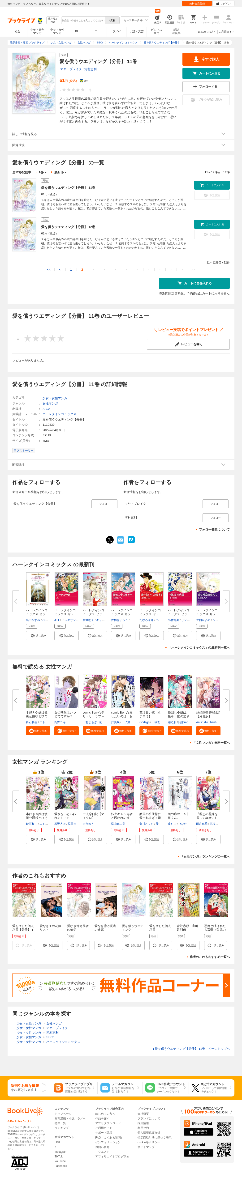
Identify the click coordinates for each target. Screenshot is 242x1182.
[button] (38, 635)
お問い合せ (102, 1147)
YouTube (60, 1161)
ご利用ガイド (226, 31)
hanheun (215, 722)
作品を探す (102, 1118)
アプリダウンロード (108, 1123)
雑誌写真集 (176, 31)
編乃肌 (172, 722)
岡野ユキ (60, 722)
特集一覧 (60, 1123)
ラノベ (116, 31)
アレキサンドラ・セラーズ (79, 620)
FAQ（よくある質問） (109, 1137)
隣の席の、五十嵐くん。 (178, 816)
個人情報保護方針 (149, 1132)
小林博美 (173, 620)
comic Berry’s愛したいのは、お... (123, 714)
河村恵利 (90, 69)
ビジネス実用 (156, 31)
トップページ (63, 1113)
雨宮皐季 (201, 823)
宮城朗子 (88, 620)
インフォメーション (108, 1142)
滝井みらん (106, 722)
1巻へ (42, 172)
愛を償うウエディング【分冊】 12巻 (68, 227)
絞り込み (53, 20)
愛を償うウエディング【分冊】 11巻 (68, 188)
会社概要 (143, 1113)
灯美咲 (115, 722)
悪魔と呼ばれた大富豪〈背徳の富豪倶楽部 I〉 (215, 929)
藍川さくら (146, 823)
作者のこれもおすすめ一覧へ (210, 957)
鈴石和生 (31, 722)
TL (96, 31)
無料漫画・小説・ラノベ (70, 1118)
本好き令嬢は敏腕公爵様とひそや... (37, 716)
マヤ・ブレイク (71, 69)
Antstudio (202, 722)
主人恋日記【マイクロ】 (93, 816)
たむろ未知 (146, 620)
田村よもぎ (90, 722)
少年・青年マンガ (37, 31)
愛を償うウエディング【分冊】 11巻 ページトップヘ (191, 1048)
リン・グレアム (191, 620)
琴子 (158, 823)
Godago (144, 722)
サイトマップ (146, 1147)
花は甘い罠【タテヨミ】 (150, 714)
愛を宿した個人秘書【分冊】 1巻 (23, 929)
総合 (17, 31)
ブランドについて (149, 1118)
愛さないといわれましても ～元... (65, 817)
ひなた (182, 823)
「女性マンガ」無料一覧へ (211, 742)
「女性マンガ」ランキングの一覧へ (205, 856)
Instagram (61, 1151)
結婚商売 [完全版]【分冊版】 (208, 714)
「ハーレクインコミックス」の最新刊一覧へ (199, 647)
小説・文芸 (137, 31)
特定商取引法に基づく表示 (155, 1137)
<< (49, 269)
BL (77, 31)
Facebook (61, 1166)
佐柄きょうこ (119, 620)
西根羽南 (215, 823)
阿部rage (184, 722)
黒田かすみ (33, 620)
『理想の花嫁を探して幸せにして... (207, 817)
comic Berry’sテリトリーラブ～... (95, 714)
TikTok (59, 1156)
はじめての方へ (207, 31)
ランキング (62, 1128)
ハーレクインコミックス (59, 414)
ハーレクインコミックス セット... (37, 614)
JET (56, 620)
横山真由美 (118, 823)
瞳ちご (172, 823)
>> (193, 269)
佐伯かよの (203, 620)
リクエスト (102, 1151)
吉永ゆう (88, 823)
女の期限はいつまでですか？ (65, 714)
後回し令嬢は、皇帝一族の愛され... (178, 716)
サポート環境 (103, 1132)
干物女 (156, 722)
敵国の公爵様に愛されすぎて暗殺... (150, 817)
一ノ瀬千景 (129, 722)
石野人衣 (60, 823)
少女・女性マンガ (57, 31)
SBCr (46, 409)
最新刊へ (60, 172)
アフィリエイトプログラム (112, 1156)
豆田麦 (72, 823)
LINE (58, 1142)
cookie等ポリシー (149, 1142)
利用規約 (143, 1128)
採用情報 (143, 1123)
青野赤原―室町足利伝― (187, 927)
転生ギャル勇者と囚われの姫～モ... (122, 817)
